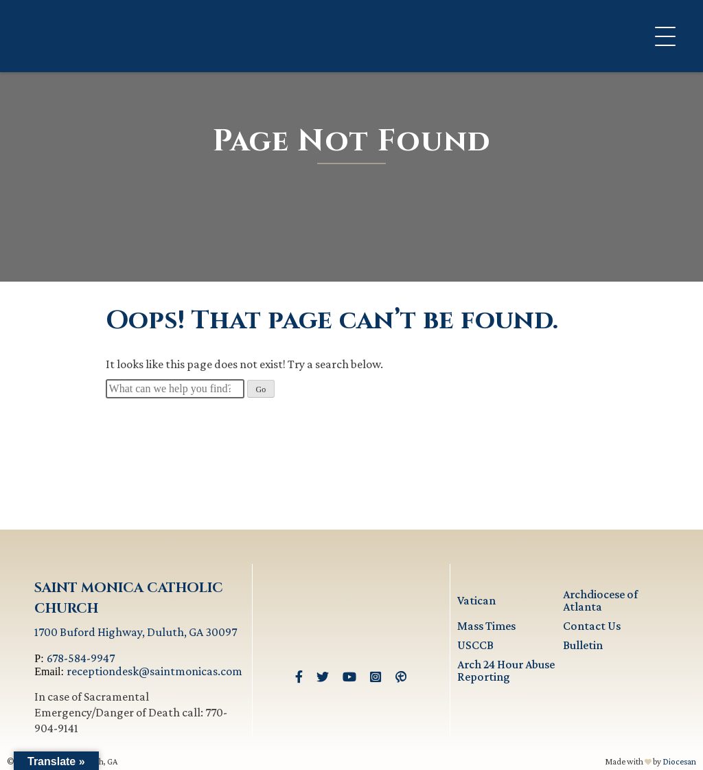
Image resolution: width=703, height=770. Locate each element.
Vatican (476, 600)
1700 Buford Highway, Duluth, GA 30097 (135, 632)
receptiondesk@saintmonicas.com (154, 671)
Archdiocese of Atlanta (600, 600)
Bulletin (583, 645)
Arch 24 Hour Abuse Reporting (506, 670)
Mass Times (486, 626)
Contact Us (592, 626)
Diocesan (679, 761)
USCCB (475, 645)
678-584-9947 (81, 658)
